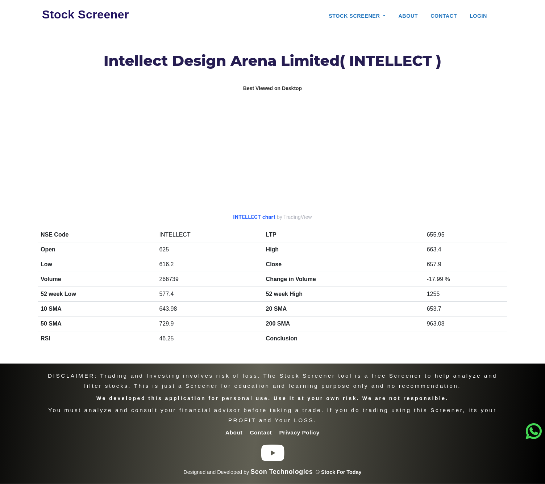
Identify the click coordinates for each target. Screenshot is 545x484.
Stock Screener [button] (355, 16)
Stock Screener (85, 14)
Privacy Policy (299, 432)
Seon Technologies (281, 471)
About (408, 16)
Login (478, 16)
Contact (443, 16)
